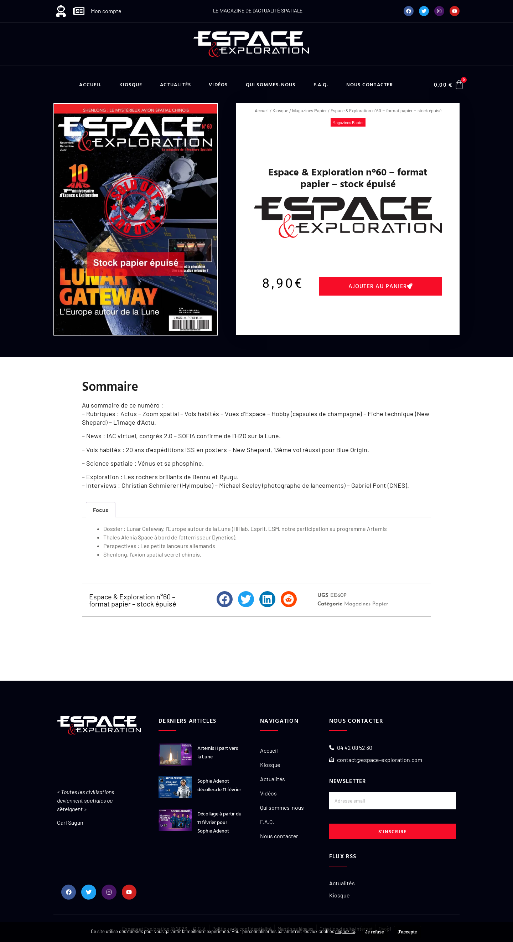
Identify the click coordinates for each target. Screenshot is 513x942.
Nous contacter (369, 84)
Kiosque (130, 84)
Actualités (175, 84)
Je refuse (374, 932)
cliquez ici (345, 931)
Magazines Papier (309, 110)
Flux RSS (342, 856)
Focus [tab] (100, 509)
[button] (380, 286)
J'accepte (407, 932)
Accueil (90, 84)
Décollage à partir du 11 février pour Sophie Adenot (219, 822)
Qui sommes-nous (271, 84)
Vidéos (218, 84)
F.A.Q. (321, 84)
